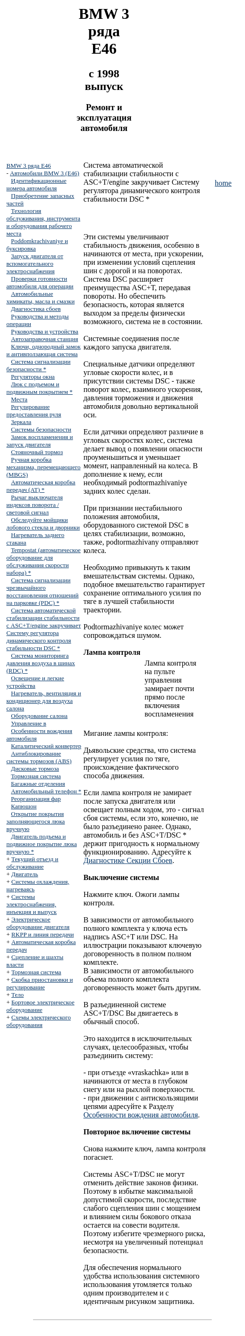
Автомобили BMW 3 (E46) (44, 173)
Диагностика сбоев (35, 308)
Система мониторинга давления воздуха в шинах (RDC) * (41, 663)
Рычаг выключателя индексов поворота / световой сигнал (35, 505)
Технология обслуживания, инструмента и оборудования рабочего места (44, 222)
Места (19, 399)
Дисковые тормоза (35, 768)
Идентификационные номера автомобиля (37, 184)
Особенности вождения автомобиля (141, 1115)
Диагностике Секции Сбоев (128, 860)
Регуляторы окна (33, 376)
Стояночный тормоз (37, 452)
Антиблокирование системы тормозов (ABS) (39, 757)
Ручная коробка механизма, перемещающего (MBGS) (44, 467)
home (223, 183)
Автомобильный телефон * (46, 791)
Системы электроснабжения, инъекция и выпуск (32, 904)
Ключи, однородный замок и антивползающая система (44, 350)
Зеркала (21, 421)
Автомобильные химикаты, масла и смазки (41, 297)
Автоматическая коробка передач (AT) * (41, 486)
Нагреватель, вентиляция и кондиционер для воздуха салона (44, 701)
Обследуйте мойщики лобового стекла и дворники (43, 523)
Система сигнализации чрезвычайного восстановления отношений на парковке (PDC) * (43, 591)
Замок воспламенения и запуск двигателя (40, 440)
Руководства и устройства (44, 331)
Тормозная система (35, 776)
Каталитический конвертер (46, 745)
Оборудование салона (39, 715)
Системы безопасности (41, 429)
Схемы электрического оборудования (39, 1021)
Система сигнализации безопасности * (39, 365)
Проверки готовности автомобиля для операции (40, 282)
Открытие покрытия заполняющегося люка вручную (36, 821)
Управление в (28, 723)
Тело (17, 994)
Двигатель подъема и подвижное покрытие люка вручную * (42, 844)
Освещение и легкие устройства (35, 682)
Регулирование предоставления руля (34, 410)
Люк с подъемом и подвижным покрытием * (40, 388)
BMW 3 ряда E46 (29, 165)
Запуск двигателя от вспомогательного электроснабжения (35, 264)
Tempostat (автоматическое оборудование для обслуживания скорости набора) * (44, 561)
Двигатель (24, 874)
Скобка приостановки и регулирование (40, 983)
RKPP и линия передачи (42, 934)
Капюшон (23, 806)
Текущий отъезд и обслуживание (33, 862)
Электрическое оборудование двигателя (38, 923)
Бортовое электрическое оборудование (41, 1006)
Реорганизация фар (36, 798)
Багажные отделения (38, 783)
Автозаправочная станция (44, 338)
